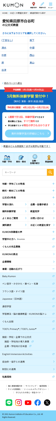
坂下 (32, 40)
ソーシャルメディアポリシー (35, 389)
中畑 (32, 47)
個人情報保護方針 (15, 386)
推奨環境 (43, 386)
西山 (32, 55)
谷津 (3, 70)
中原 (3, 55)
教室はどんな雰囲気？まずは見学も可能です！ (26, 146)
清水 (3, 47)
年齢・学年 (7, 161)
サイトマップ (31, 386)
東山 (32, 62)
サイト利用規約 (14, 389)
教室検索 (49, 161)
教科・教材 (21, 161)
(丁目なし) (7, 40)
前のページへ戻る (13, 83)
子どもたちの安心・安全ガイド (28, 392)
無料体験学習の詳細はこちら (28, 133)
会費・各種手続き (35, 161)
